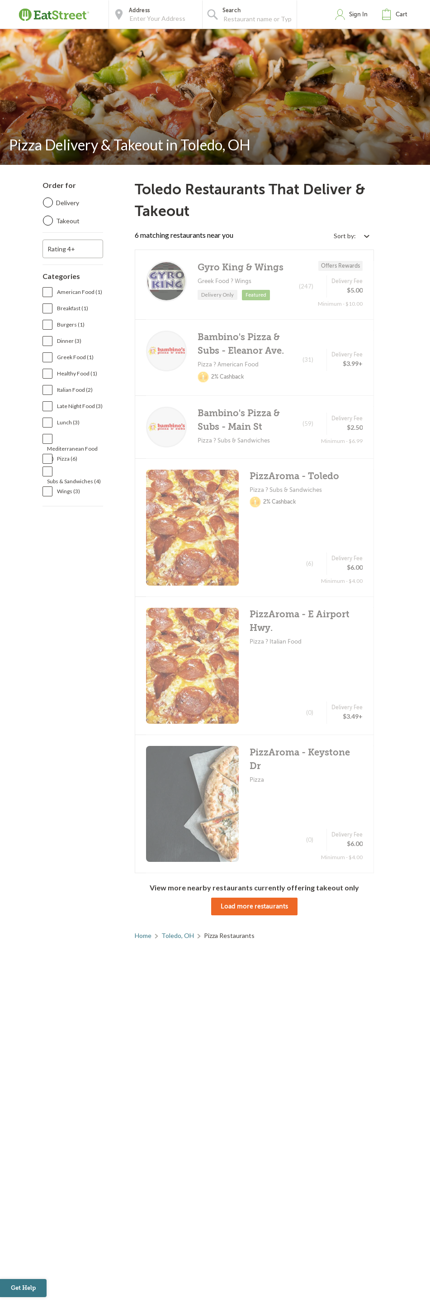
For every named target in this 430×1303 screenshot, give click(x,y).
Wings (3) (68, 491)
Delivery (67, 203)
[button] (396, 14)
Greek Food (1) (75, 357)
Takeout (68, 221)
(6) (309, 563)
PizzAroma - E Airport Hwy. (300, 621)
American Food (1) (79, 291)
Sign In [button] (358, 14)
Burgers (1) (71, 324)
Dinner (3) (69, 340)
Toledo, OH (177, 935)
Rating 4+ (61, 249)
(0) (309, 712)
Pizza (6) (67, 458)
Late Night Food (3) (80, 406)
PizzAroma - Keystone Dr (300, 759)
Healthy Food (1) (77, 373)
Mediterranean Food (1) (72, 449)
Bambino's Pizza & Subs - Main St (239, 420)
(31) (307, 359)
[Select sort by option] (351, 235)
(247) (306, 286)
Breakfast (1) (72, 308)
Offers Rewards (340, 266)
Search (231, 10)
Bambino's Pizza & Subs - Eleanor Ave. (241, 344)
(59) (307, 423)
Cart (401, 14)
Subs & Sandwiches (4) (74, 481)
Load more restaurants (254, 906)
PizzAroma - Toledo (294, 476)
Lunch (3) (68, 422)
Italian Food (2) (75, 389)
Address (139, 10)
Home (143, 935)
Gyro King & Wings (241, 267)
